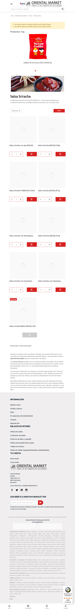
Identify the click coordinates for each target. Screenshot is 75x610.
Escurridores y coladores (25, 565)
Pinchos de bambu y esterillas (46, 569)
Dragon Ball (17, 592)
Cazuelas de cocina (16, 563)
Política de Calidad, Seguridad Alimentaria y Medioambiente (29, 451)
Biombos (27, 574)
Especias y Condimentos (41, 541)
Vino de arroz (60, 547)
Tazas (21, 581)
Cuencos (34, 578)
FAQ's (12, 413)
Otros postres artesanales (24, 539)
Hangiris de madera (40, 565)
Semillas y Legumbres (17, 551)
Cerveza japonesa (32, 547)
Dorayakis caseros (59, 536)
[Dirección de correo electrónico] (24, 503)
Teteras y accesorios (54, 571)
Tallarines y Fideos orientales (55, 551)
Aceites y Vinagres (31, 532)
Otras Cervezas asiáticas (47, 547)
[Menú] (71, 587)
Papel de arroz (56, 532)
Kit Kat (17, 541)
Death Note (56, 590)
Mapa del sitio (14, 424)
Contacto (13, 420)
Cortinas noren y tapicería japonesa (41, 574)
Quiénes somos (15, 406)
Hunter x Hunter (37, 592)
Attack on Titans (45, 590)
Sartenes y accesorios (36, 571)
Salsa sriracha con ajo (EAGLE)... (21, 145)
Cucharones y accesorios (50, 563)
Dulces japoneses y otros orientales (53, 539)
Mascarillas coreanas (16, 587)
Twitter (17, 491)
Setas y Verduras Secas (32, 551)
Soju (11, 549)
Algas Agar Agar (43, 534)
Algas (17, 534)
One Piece (51, 592)
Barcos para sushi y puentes (55, 560)
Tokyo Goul (17, 594)
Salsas (48, 543)
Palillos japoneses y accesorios (26, 569)
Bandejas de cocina (38, 560)
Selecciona (15, 110)
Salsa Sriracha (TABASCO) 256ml (22, 191)
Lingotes (12, 539)
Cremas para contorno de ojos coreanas (23, 585)
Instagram (26, 491)
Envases (40, 578)
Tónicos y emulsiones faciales (42, 587)
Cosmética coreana (21, 583)
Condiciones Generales (18, 436)
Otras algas (55, 534)
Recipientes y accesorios (21, 571)
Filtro (59, 111)
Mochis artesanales (45, 536)
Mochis (12, 541)
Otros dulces (29, 541)
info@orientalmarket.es (30, 486)
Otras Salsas (61, 545)
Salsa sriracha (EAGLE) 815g (49, 191)
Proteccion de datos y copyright (20, 440)
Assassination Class (32, 590)
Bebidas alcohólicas (16, 547)
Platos (12, 581)
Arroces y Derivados (44, 532)
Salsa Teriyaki (32, 545)
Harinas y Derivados (22, 543)
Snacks (43, 551)
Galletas (22, 541)
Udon (31, 554)
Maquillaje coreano (34, 583)
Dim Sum (37, 539)
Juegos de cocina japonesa (56, 565)
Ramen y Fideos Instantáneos (19, 554)
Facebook (12, 491)
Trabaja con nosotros (17, 447)
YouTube (22, 491)
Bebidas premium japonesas (52, 549)
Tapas (16, 581)
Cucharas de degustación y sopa (32, 563)
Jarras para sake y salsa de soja (54, 578)
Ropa (27, 576)
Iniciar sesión (14, 459)
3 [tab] (39, 70)
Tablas (45, 571)
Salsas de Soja (55, 543)
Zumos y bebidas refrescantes (48, 556)
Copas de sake (26, 578)
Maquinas (13, 567)
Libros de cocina (35, 543)
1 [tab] (35, 70)
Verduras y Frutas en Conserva (55, 554)
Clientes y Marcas (16, 409)
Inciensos (56, 574)
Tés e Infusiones (39, 554)
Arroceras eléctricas (54, 567)
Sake (24, 547)
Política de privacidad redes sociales (22, 443)
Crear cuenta (14, 463)
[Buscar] (37, 9)
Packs (63, 549)
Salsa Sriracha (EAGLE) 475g (49, 236)
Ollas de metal (43, 567)
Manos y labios (27, 587)
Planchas (12, 569)
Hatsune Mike (26, 592)
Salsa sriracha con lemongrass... (21, 236)
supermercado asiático (17, 359)
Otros (63, 567)
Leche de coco (51, 545)
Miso (43, 543)
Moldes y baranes (21, 567)
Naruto (45, 592)
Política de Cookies (16, 432)
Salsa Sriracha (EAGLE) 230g (49, 145)
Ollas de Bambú (33, 567)
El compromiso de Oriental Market (21, 417)
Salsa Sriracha (42, 545)
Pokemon (58, 592)
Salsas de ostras (22, 545)
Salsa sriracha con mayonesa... (21, 282)
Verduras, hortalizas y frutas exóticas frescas (24, 556)
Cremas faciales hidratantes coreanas (53, 583)
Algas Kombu (32, 534)
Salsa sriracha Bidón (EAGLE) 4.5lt (22, 327)
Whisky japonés (18, 549)
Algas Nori (23, 534)
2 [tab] (37, 70)
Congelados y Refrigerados (27, 536)
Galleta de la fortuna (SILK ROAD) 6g (38, 63)
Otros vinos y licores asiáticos (33, 549)
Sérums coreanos (59, 585)
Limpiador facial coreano (45, 585)
